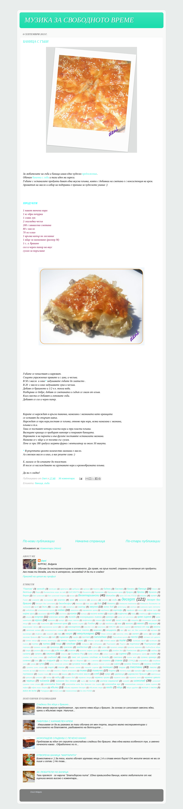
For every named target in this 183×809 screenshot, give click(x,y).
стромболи (144, 661)
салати (38, 653)
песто (134, 637)
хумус (108, 674)
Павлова (44, 637)
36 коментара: (67, 478)
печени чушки (94, 641)
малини (129, 623)
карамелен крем (90, 610)
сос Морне (64, 661)
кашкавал (42, 614)
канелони (75, 610)
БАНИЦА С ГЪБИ (35, 41)
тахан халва (75, 667)
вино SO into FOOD (128, 596)
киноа (73, 613)
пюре (28, 650)
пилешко (153, 641)
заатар (81, 607)
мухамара (27, 634)
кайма (61, 610)
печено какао (110, 641)
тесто (153, 667)
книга (28, 617)
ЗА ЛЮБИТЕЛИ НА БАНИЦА (52, 772)
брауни (129, 592)
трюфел (138, 671)
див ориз (90, 604)
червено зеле (135, 677)
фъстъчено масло (80, 674)
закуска (94, 606)
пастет (86, 637)
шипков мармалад (109, 681)
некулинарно (85, 633)
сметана (117, 657)
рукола (143, 650)
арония (86, 589)
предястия (82, 647)
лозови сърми (77, 624)
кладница (143, 614)
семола (64, 654)
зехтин (133, 607)
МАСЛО (112, 627)
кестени (63, 614)
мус (122, 630)
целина (29, 677)
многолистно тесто (78, 630)
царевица (119, 674)
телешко (107, 667)
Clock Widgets (36, 792)
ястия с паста (149, 687)
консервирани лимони (91, 617)
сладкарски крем (138, 654)
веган (72, 596)
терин (122, 667)
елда (61, 607)
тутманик (28, 674)
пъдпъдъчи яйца (152, 647)
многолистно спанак (54, 630)
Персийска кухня (119, 637)
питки (46, 643)
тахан (61, 667)
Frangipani (45, 691)
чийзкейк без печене (66, 681)
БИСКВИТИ (74, 592)
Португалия (150, 644)
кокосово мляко (57, 617)
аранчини (64, 589)
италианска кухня (46, 610)
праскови (67, 647)
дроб (36, 607)
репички (47, 650)
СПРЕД (131, 661)
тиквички (97, 670)
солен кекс (132, 657)
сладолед (52, 657)
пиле (122, 640)
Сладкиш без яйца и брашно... (53, 704)
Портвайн (111, 644)
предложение (89, 173)
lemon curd (57, 691)
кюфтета (87, 620)
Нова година (107, 634)
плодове (70, 643)
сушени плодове (152, 664)
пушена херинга (134, 647)
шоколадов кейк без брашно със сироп (83, 684)
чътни (92, 681)
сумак (32, 664)
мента (156, 627)
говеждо (36, 600)
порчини (26, 647)
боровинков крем (115, 592)
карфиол (131, 610)
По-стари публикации (143, 541)
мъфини (39, 634)
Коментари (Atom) (50, 548)
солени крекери (149, 657)
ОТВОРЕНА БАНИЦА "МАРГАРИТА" (57, 755)
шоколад (139, 680)
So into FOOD (86, 691)
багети (96, 589)
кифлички (123, 613)
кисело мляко (97, 613)
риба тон (59, 650)
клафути (155, 613)
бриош (140, 592)
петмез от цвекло (151, 637)
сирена (123, 653)
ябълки (54, 687)
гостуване (48, 600)
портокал (135, 644)
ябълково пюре (96, 688)
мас (63, 627)
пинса (25, 644)
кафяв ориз (152, 610)
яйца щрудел (132, 688)
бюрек (26, 595)
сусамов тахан (79, 664)
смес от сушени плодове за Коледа (90, 657)
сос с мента (92, 661)
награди (50, 634)
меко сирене (125, 627)
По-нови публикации (39, 541)
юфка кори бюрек (39, 688)
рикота (105, 650)
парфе (75, 637)
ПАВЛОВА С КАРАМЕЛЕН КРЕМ (55, 721)
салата (26, 653)
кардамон (105, 610)
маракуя (153, 623)
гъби (47, 483)
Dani (43, 560)
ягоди (109, 687)
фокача (55, 674)
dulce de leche (30, 691)
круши (38, 620)
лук (100, 624)
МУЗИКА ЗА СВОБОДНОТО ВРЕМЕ (79, 20)
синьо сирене (109, 654)
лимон (34, 624)
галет (154, 595)
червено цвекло (152, 677)
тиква (83, 670)
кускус (61, 620)
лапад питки (121, 620)
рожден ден (117, 650)
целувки (39, 677)
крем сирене (144, 616)
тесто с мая (44, 671)
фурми (65, 674)
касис (140, 610)
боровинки (99, 592)
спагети (106, 660)
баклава (119, 589)
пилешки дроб (139, 641)
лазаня (99, 620)
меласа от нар (141, 627)
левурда (134, 620)
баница (39, 483)
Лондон (91, 623)
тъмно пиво (42, 674)
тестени (136, 667)
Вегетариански (88, 595)
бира (38, 592)
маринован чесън (30, 627)
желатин (70, 607)
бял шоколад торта (57, 596)
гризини (94, 600)
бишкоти (87, 592)
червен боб (70, 677)
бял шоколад (38, 596)
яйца (119, 687)
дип (99, 603)
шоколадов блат (52, 684)
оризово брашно (30, 637)
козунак (39, 616)
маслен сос (89, 627)
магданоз (110, 624)
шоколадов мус (112, 684)
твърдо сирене (91, 667)
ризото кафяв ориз (88, 650)
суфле (117, 664)
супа (41, 663)
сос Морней (78, 661)
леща (25, 624)
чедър (58, 677)
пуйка (103, 647)
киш (133, 613)
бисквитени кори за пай (55, 592)
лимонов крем (60, 623)
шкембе (126, 681)
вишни (143, 595)
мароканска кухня (50, 627)
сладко (153, 653)
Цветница (155, 674)
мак (119, 623)
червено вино (119, 677)
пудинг (95, 647)
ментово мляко (33, 630)
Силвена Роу (77, 653)
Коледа (72, 617)
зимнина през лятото (150, 607)
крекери (110, 617)
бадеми (107, 589)
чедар (48, 677)
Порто (123, 644)
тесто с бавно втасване (65, 671)
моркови (97, 630)
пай (53, 637)
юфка (25, 688)
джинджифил (65, 603)
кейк (52, 613)
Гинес (25, 600)
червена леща (84, 677)
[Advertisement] (91, 513)
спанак (118, 660)
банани (130, 589)
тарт (51, 667)
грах (72, 600)
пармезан (64, 637)
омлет (135, 633)
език (53, 607)
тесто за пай (29, 671)
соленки (27, 660)
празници (54, 647)
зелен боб (109, 607)
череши (30, 680)
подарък (85, 644)
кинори (84, 614)
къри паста (73, 620)
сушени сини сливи (35, 667)
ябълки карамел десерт (75, 688)
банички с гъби (40, 177)
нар (59, 633)
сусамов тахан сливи (100, 664)
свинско (50, 653)
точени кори (125, 671)
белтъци (27, 592)
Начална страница (90, 541)
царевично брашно (137, 674)
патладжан (100, 637)
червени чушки (102, 677)
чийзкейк (44, 680)
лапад (108, 620)
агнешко (53, 589)
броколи (153, 592)
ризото (72, 650)
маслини (101, 627)
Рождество (131, 650)
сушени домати (132, 664)
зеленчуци (122, 607)
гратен (61, 600)
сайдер (154, 650)
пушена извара (117, 647)
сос (36, 660)
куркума (51, 620)
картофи (117, 610)
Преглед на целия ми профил (39, 576)
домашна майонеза (128, 604)
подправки (97, 644)
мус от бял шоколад (137, 630)
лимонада (45, 624)
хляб (96, 673)
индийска (30, 610)
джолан (79, 604)
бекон (154, 589)
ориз (154, 633)
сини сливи (93, 653)
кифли (111, 613)
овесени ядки (122, 634)
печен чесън (31, 641)
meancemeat (71, 691)
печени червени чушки (72, 640)
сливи (64, 657)
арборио (76, 589)
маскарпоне (74, 627)
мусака (154, 630)
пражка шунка (40, 647)
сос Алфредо (49, 660)
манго (140, 623)
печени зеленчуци (49, 641)
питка (35, 644)
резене (37, 650)
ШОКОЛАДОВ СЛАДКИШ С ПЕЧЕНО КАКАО (61, 738)
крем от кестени (126, 617)
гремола (82, 600)
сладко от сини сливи (33, 657)
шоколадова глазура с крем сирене (141, 684)
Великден (111, 595)
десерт (128, 599)
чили (83, 681)
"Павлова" (28, 589)
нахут (68, 633)
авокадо (41, 589)
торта (112, 670)
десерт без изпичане (45, 604)
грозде (105, 600)
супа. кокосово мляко (59, 664)
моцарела (111, 630)
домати (111, 603)
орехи (145, 634)
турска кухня (151, 671)
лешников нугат (149, 620)
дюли (44, 607)
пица (58, 643)
